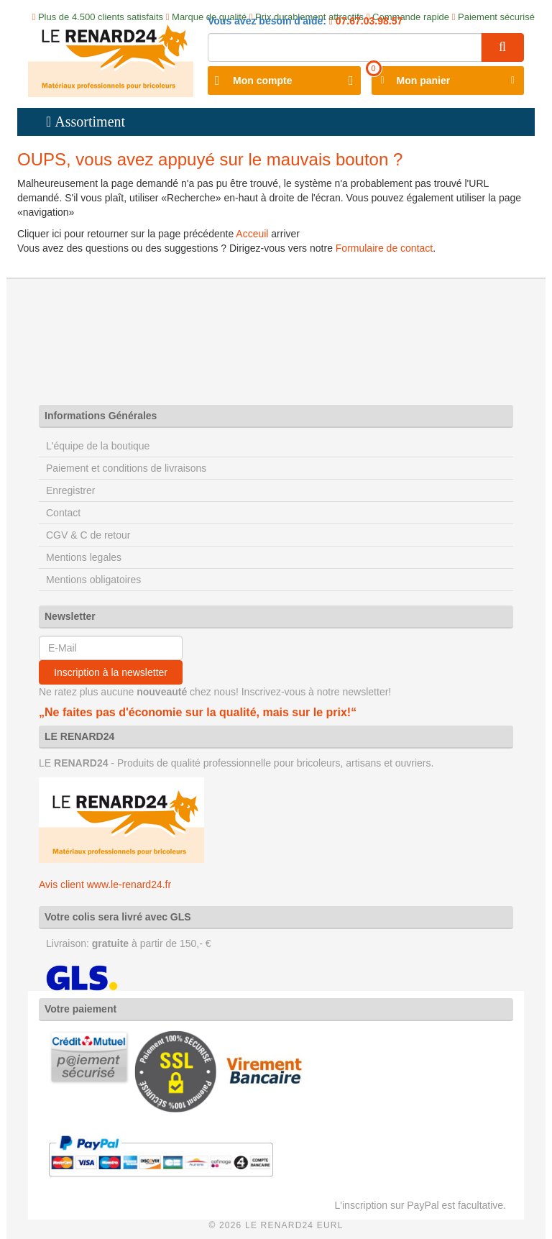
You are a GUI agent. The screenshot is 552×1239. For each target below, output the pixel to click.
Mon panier (424, 80)
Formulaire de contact (384, 248)
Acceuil (252, 233)
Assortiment (90, 121)
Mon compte (262, 80)
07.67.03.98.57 (367, 21)
